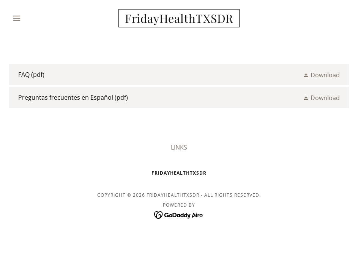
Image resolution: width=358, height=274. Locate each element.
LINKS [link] (179, 147)
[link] (179, 20)
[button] (34, 18)
